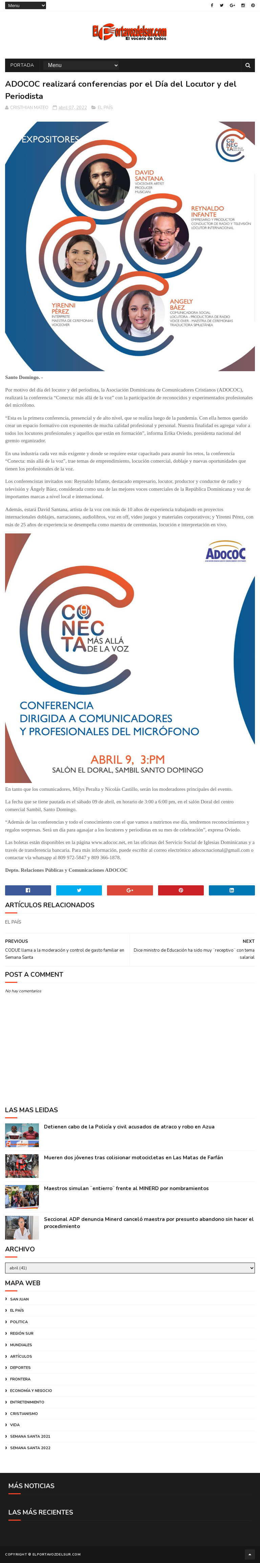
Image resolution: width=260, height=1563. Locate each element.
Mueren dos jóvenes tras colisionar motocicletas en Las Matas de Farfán (133, 1157)
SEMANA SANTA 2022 (30, 1448)
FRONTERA (20, 1379)
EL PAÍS (105, 108)
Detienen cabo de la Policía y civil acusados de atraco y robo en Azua (129, 1126)
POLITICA (19, 1322)
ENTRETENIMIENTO (27, 1402)
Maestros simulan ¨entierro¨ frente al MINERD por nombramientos (126, 1188)
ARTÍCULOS (21, 1356)
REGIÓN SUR (22, 1333)
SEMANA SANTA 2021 (30, 1436)
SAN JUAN (19, 1299)
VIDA (15, 1425)
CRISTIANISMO (24, 1413)
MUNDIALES (21, 1345)
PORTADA (22, 65)
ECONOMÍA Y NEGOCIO (31, 1390)
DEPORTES (20, 1367)
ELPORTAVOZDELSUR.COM (56, 1554)
